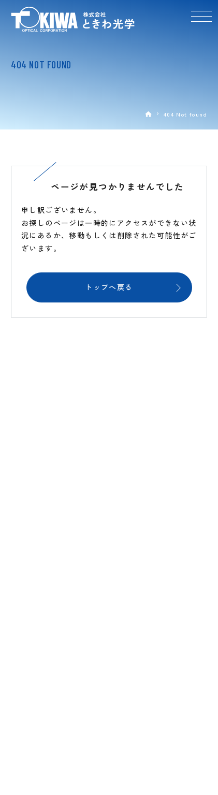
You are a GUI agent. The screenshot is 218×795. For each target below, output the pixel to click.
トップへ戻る (109, 287)
